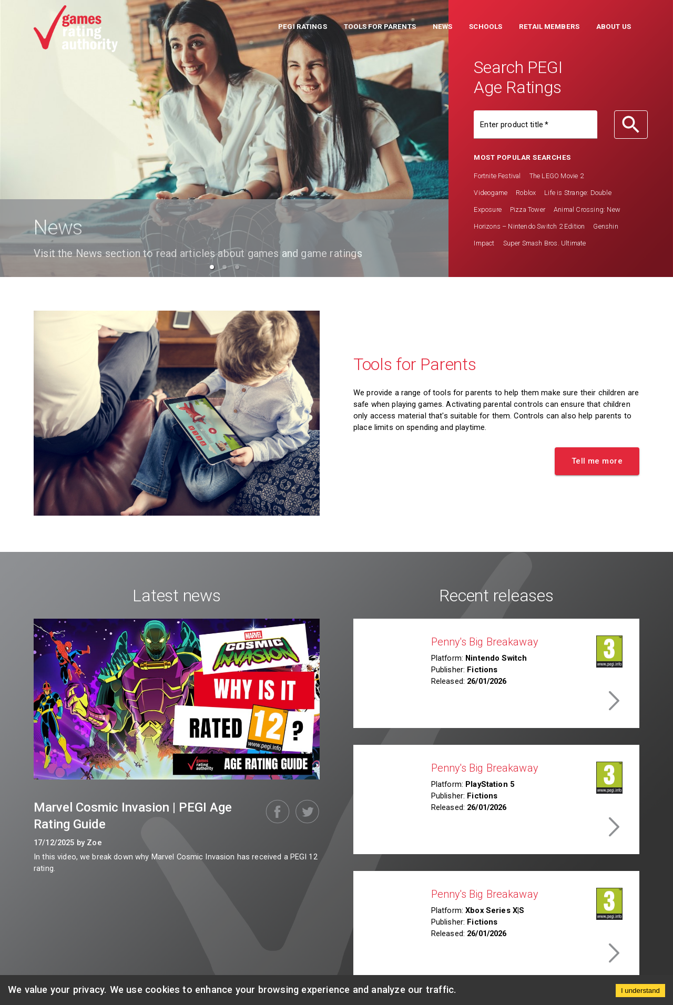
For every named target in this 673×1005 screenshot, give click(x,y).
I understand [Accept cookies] (640, 990)
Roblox (526, 193)
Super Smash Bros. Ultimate (544, 243)
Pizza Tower (527, 209)
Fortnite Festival (497, 176)
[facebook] (275, 811)
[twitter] (305, 811)
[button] (302, 27)
